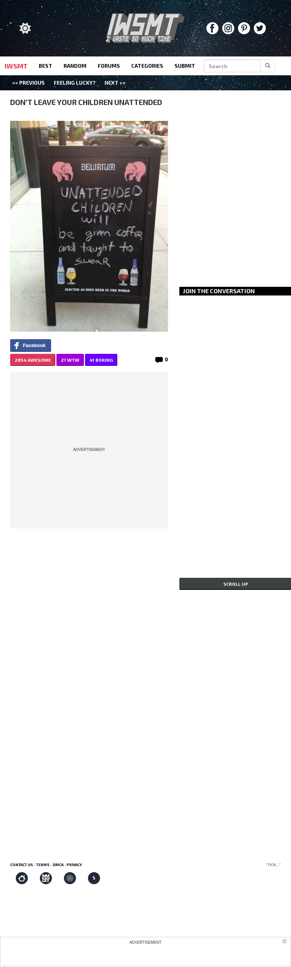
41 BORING (101, 359)
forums (109, 65)
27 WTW (70, 359)
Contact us (21, 864)
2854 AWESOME (33, 359)
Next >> (115, 82)
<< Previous (28, 82)
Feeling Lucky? (74, 82)
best (45, 65)
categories (147, 65)
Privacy (74, 864)
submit (184, 65)
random (75, 65)
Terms (43, 864)
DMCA (58, 864)
